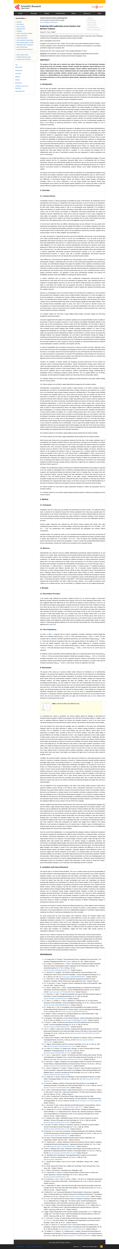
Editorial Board (20, 29)
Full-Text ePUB (91, 25)
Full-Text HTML (91, 22)
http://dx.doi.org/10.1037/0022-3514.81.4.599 (56, 1074)
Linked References (92, 27)
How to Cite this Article (94, 29)
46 (62, 920)
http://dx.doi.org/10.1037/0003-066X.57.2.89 (56, 1177)
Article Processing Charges (24, 33)
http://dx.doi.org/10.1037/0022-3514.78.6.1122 (70, 1059)
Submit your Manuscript (89, 1246)
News (74, 13)
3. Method (44, 499)
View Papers (20, 24)
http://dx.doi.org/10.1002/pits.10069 (79, 1196)
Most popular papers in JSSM (25, 42)
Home (20, 13)
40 (44, 760)
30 (80, 598)
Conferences (60, 13)
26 (60, 405)
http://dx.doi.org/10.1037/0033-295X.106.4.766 (57, 1053)
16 (78, 232)
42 (92, 762)
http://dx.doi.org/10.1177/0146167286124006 (56, 1087)
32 (41, 607)
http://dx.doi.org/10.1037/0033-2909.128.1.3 (56, 1135)
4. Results (44, 588)
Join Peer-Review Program (34, 1246)
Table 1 (50, 634)
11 (48, 158)
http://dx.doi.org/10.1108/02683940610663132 (74, 1011)
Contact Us (67, 1242)
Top (16, 64)
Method (17, 76)
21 (93, 328)
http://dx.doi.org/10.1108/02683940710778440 (74, 1020)
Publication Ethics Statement (24, 45)
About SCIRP (56, 1242)
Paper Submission (21, 35)
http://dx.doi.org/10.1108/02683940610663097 (72, 976)
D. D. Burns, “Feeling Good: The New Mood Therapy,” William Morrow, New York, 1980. (68, 1096)
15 (82, 226)
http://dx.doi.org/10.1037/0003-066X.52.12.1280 (61, 1046)
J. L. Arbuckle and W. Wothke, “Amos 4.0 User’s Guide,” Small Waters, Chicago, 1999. (68, 1161)
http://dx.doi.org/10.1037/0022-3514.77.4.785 (56, 1129)
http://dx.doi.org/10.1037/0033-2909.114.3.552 (62, 1153)
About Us (86, 13)
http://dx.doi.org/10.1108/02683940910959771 (57, 1027)
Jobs (99, 13)
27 (74, 409)
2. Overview (45, 190)
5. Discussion (45, 668)
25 (58, 390)
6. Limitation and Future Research (54, 867)
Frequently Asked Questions (24, 49)
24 (45, 351)
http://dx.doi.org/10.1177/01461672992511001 (88, 1100)
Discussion (18, 83)
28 (99, 442)
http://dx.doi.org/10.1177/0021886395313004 (62, 992)
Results (17, 80)
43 (52, 771)
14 (58, 203)
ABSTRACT (45, 60)
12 (94, 175)
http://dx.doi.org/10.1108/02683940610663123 (57, 1005)
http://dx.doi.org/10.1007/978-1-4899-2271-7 (70, 1107)
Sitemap (62, 1242)
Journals (34, 13)
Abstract (90, 18)
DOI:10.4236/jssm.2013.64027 (48, 22)
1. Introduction (46, 84)
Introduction (18, 70)
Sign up (76, 1246)
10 (90, 148)
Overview (18, 73)
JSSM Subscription (22, 38)
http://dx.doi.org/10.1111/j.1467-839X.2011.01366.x (85, 1033)
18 (89, 295)
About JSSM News (21, 47)
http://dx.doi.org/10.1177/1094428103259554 (62, 1146)
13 (85, 177)
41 (71, 762)
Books (47, 13)
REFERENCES (46, 954)
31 (101, 602)
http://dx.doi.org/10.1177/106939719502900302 (76, 1235)
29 (55, 518)
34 (54, 624)
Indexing (19, 22)
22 (101, 328)
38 (46, 745)
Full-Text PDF (91, 20)
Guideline (19, 31)
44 (67, 882)
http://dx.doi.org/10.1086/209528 (53, 1159)
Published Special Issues (23, 57)
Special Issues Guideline (23, 59)
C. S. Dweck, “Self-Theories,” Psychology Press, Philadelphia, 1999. (63, 1170)
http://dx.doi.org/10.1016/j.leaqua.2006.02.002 (57, 970)
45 (79, 907)
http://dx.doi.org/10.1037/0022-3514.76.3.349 (56, 1122)
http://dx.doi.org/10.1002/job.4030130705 (55, 998)
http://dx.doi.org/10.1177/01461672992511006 (72, 1229)
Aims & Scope (20, 26)
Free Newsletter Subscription (24, 40)
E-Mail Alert (19, 1246)
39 (60, 745)
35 (72, 732)
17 (55, 236)
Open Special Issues (22, 54)
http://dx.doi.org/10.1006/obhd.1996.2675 (61, 1066)
